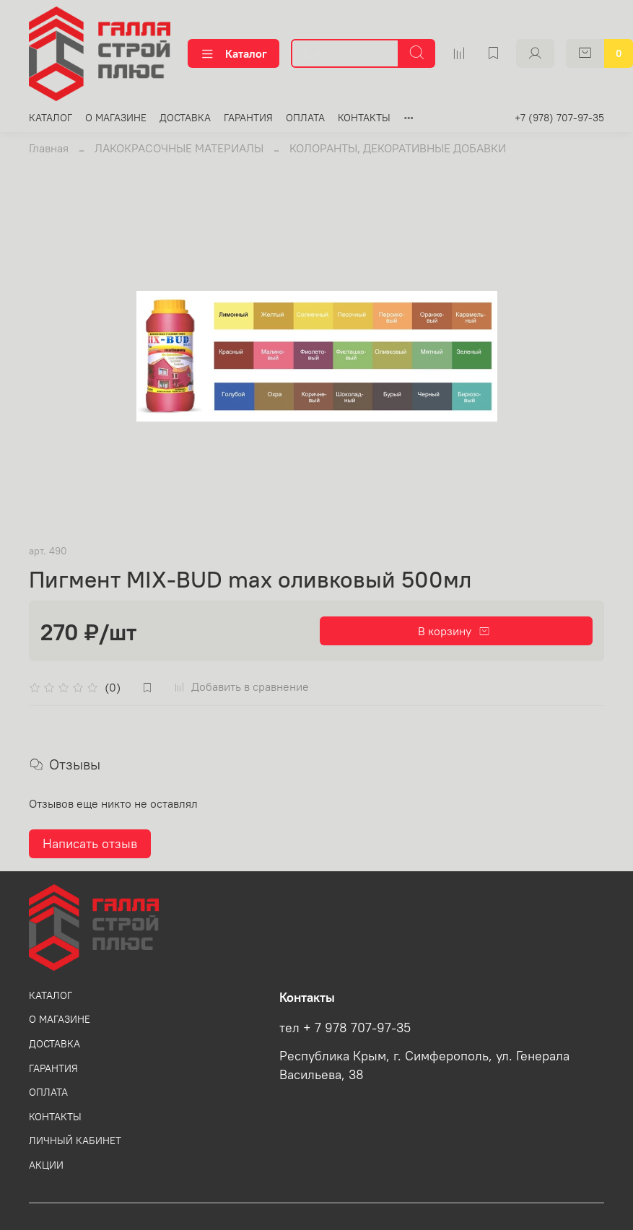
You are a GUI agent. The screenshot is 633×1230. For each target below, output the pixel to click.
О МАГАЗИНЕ (116, 117)
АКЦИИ (46, 1165)
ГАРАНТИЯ (248, 117)
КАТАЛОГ (50, 117)
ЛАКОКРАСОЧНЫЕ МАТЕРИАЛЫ (179, 148)
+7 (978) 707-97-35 (559, 117)
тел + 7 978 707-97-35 (345, 1028)
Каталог (233, 53)
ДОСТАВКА (185, 117)
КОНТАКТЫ (364, 117)
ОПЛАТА (305, 117)
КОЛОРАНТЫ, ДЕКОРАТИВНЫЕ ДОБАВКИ (397, 148)
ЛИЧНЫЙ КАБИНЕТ (75, 1140)
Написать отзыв (90, 843)
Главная (49, 148)
